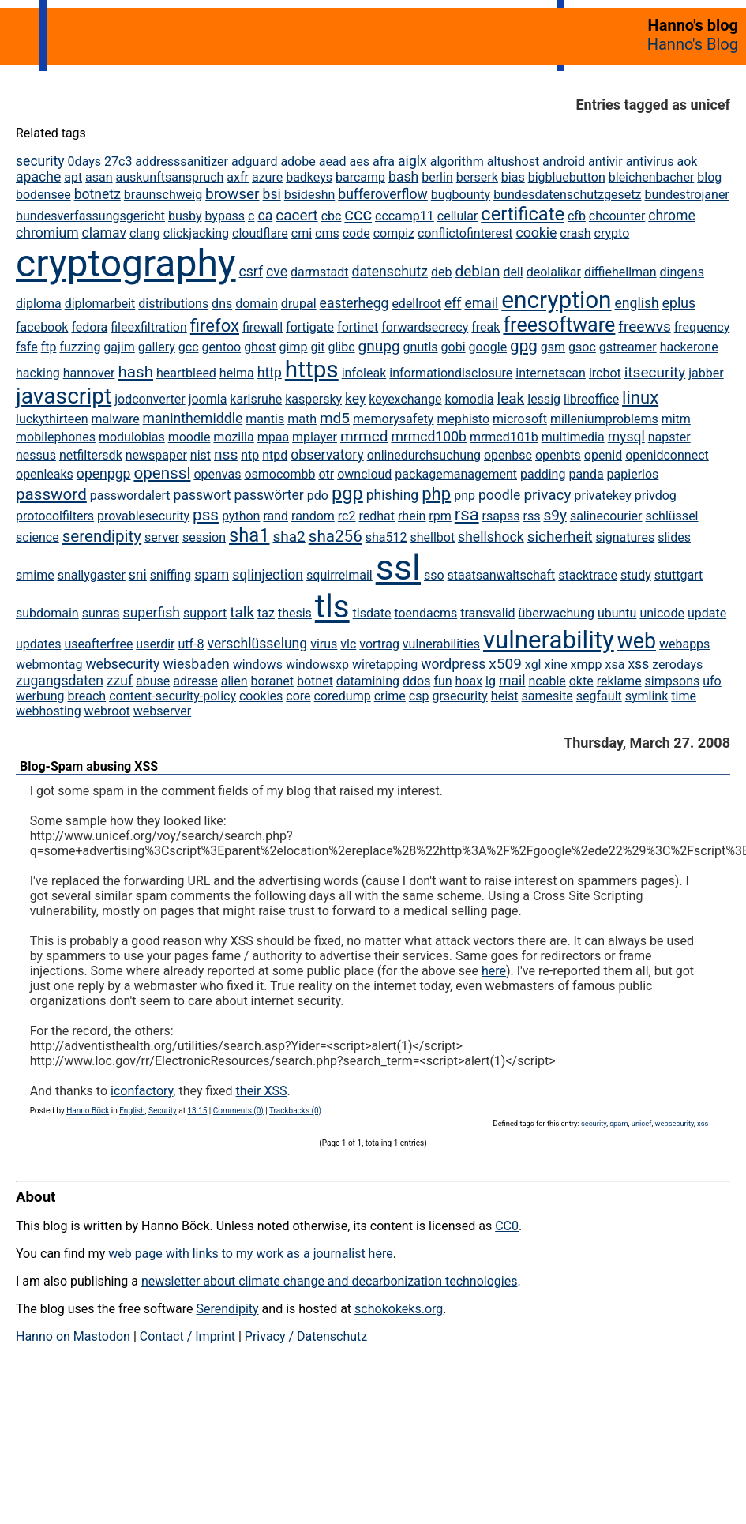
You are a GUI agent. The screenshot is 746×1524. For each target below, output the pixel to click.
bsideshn (310, 194)
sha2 (288, 536)
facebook (42, 327)
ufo (712, 681)
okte (581, 681)
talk (242, 612)
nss (226, 454)
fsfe (27, 347)
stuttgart (678, 575)
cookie (536, 233)
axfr (238, 177)
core (298, 696)
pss (206, 514)
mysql (626, 437)
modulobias (132, 437)
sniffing (170, 575)
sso (434, 575)
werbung (40, 696)
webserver (162, 711)
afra (384, 161)
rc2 (347, 516)
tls (332, 606)
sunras (101, 613)
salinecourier (606, 516)
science (37, 537)
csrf (251, 272)
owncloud (364, 474)
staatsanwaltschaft (502, 575)
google (488, 347)
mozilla (233, 437)
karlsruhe (256, 399)
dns (222, 303)
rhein (411, 516)
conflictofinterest (465, 233)
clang (144, 233)
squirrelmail (339, 575)
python (241, 516)
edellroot (416, 303)
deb (441, 272)
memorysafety (393, 418)
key (355, 399)
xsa (615, 664)
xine (555, 664)
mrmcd (364, 436)
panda (585, 474)
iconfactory (142, 1090)
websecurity (122, 664)
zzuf (120, 681)
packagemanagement (456, 474)
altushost (513, 161)
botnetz (97, 194)
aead (333, 161)
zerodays (677, 664)
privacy (547, 495)
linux (640, 397)
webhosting (48, 711)
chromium (47, 233)
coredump (342, 696)
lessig (543, 399)
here (494, 970)
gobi (453, 347)
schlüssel (671, 516)
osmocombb (279, 474)
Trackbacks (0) (295, 1110)
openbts (558, 455)
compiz (393, 233)
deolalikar (554, 272)
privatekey (603, 495)
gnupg (379, 346)
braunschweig (163, 194)
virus (323, 643)
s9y (555, 515)
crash (575, 233)
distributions (173, 303)
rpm (440, 516)
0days (84, 161)
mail (512, 681)
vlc (348, 643)
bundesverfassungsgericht (90, 215)
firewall (262, 327)
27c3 (118, 161)
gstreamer (628, 347)
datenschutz (390, 272)
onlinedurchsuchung (424, 455)
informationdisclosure (450, 373)
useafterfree (98, 643)
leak (511, 398)
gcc (188, 347)
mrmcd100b (429, 437)
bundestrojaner (686, 194)
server (161, 537)
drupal (299, 303)
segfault (599, 696)
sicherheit (560, 536)
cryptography (126, 263)
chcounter (617, 215)
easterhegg (354, 303)
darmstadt (320, 272)
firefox (214, 326)
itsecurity (655, 372)
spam (211, 575)
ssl (398, 567)
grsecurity (459, 696)
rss (531, 516)
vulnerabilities (441, 643)
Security (162, 1110)
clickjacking (196, 233)
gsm (553, 347)
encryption (556, 299)
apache (38, 177)
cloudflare (260, 233)
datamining (367, 681)
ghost (260, 347)
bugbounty (460, 194)
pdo (317, 495)
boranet (272, 681)
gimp (293, 347)
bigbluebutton (566, 177)
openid (603, 455)
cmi (301, 233)
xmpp (586, 664)
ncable (546, 681)
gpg (524, 345)
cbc (331, 215)
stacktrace (587, 575)
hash (135, 371)
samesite (547, 696)
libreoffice (591, 399)
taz (266, 613)
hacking (38, 373)
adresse (195, 681)
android (563, 161)
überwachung (556, 613)
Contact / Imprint (187, 1336)
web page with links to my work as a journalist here (250, 1253)
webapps (684, 643)
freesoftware (559, 324)
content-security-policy (172, 696)
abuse (153, 681)
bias (513, 177)
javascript (63, 396)
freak (485, 327)
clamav (104, 233)
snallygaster (92, 575)
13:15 (197, 1110)
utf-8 (191, 643)
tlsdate (372, 613)
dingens (682, 272)
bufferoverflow (383, 194)
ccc (358, 214)
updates (39, 643)
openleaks (44, 474)
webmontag (49, 664)
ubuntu (617, 613)
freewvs (644, 326)
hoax (469, 681)
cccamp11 (404, 215)
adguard (254, 161)
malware (116, 418)
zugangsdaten (59, 681)
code (356, 233)
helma (236, 373)
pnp (464, 495)
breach (87, 696)
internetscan (550, 373)
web (636, 641)
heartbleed (186, 373)
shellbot (432, 537)
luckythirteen (52, 418)
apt (73, 177)
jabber (705, 373)
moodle (189, 437)
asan (99, 177)
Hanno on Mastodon (73, 1336)
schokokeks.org (398, 1308)
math (302, 418)
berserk (477, 177)
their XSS (261, 1090)
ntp (250, 455)
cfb (577, 215)
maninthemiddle (193, 418)
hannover (89, 373)
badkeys (309, 177)
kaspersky (313, 399)
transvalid (487, 613)
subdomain (47, 613)
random (313, 516)
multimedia (573, 437)
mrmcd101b (504, 437)
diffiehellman (620, 272)
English (131, 1110)
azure (267, 177)
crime (390, 696)
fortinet (357, 327)
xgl (533, 664)
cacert (297, 215)
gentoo (222, 347)
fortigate (310, 327)
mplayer (314, 437)
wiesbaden (196, 664)
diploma (39, 303)
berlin (437, 177)
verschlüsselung (257, 643)
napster (669, 437)
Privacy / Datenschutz (306, 1336)
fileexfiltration (149, 327)
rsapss (501, 516)
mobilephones (56, 437)
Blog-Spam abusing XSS (89, 766)
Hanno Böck (87, 1110)
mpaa (273, 437)
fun (442, 681)
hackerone (689, 347)
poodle (499, 495)
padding (542, 474)
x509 (505, 664)
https (312, 369)
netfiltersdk (90, 455)
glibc (341, 347)
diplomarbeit (100, 303)
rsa (467, 514)
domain (256, 303)
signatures (625, 537)
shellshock (491, 537)
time (683, 696)
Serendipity (227, 1308)
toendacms (425, 613)
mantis (265, 418)
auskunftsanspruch (170, 177)
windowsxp (317, 664)
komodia (469, 399)
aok (687, 161)
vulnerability (548, 640)
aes (359, 161)
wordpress (453, 664)
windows (258, 664)
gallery (156, 347)
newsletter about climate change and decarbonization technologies (329, 1281)
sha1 (249, 535)
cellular (457, 215)
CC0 (507, 1225)
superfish (151, 613)
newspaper (156, 455)
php (436, 494)
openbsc (508, 455)
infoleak (364, 373)
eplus (678, 303)
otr (326, 474)
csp (419, 696)
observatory (327, 455)
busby (185, 215)
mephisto (463, 418)
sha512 (386, 537)
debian (477, 271)
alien (234, 681)
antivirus (650, 161)
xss (638, 664)
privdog (656, 495)
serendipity (101, 536)
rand (275, 516)
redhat (376, 516)
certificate (522, 214)
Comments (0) (238, 1110)
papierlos (633, 474)
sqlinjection (267, 575)
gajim (118, 347)
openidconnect (667, 455)
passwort (202, 495)
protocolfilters (55, 516)
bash (403, 177)
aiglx (412, 161)
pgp (347, 493)
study (635, 575)
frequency (702, 327)
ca (264, 215)
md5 (335, 418)
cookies (261, 696)
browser (232, 194)
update (707, 613)
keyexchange (405, 399)
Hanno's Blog (692, 44)
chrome (671, 215)
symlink (647, 696)
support (205, 613)
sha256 (335, 536)
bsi (272, 194)
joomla (208, 399)
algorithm (457, 161)
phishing (392, 495)
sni (138, 575)
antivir (605, 161)
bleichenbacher (652, 177)
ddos (416, 681)
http (269, 373)
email (481, 303)
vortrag (379, 643)
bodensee (43, 194)
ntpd (274, 455)
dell (513, 272)
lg (490, 681)
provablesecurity (143, 516)
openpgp (104, 474)
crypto (612, 233)
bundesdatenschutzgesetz (567, 194)
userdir (155, 643)
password (51, 494)
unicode (661, 613)
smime (35, 575)
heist (505, 696)
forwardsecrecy (424, 327)
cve (276, 272)
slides (674, 537)
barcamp (360, 177)
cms (327, 233)
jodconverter (149, 399)
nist (200, 455)
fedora (89, 327)
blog (709, 177)
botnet (315, 681)
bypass (224, 215)
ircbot (605, 373)
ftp (49, 347)
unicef (642, 1123)
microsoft (520, 418)
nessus (36, 455)
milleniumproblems (604, 418)
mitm (676, 418)
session (204, 537)
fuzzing (79, 347)
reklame (619, 681)
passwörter (268, 495)
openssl (161, 473)
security (40, 161)
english (637, 303)
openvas (217, 474)
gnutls (420, 347)
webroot (107, 711)
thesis (295, 613)
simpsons (672, 681)
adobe (297, 161)
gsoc (582, 347)
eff (453, 303)
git (317, 347)
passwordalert (130, 495)
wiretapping (385, 664)
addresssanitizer (181, 161)
